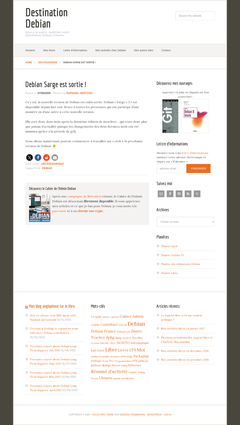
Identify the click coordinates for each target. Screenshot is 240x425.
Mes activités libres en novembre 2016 (185, 359)
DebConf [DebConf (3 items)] (123, 325)
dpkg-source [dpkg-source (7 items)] (123, 337)
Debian (47, 168)
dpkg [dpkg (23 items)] (110, 337)
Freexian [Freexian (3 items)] (95, 343)
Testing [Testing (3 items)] (141, 372)
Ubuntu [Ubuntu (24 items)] (105, 377)
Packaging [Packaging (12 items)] (141, 356)
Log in (167, 414)
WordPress (154, 414)
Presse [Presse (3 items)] (105, 361)
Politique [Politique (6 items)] (96, 361)
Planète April (169, 246)
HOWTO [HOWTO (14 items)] (123, 343)
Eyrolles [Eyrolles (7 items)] (137, 337)
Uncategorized (52, 163)
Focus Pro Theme (103, 414)
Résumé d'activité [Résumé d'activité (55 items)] (109, 371)
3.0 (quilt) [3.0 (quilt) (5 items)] (96, 316)
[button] (29, 157)
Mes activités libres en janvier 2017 (183, 328)
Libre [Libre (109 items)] (111, 349)
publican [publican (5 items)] (143, 360)
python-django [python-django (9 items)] (101, 365)
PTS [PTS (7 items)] (134, 361)
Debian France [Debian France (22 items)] (103, 331)
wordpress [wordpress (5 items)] (128, 378)
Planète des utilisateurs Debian (180, 264)
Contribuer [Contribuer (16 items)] (109, 324)
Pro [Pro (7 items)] (111, 361)
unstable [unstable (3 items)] (117, 378)
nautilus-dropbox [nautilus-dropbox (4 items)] (111, 356)
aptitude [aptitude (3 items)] (115, 317)
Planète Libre (169, 273)
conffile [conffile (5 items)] (95, 324)
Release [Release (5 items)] (116, 365)
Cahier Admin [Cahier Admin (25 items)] (132, 316)
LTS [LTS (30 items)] (132, 350)
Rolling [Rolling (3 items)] (124, 365)
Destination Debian (46, 18)
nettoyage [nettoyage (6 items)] (127, 356)
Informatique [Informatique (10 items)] (139, 343)
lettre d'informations (195, 153)
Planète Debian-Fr (172, 255)
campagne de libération (84, 196)
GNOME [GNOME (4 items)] (104, 343)
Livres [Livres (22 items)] (123, 350)
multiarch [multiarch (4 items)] (96, 356)
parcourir (59, 211)
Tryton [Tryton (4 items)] (94, 378)
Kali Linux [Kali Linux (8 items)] (97, 350)
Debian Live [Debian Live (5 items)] (123, 331)
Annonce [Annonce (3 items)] (106, 317)
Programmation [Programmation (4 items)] (123, 361)
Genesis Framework (132, 414)
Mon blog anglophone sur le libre (52, 306)
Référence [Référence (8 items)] (134, 365)
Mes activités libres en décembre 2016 (185, 351)
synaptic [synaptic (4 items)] (132, 372)
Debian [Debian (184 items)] (136, 323)
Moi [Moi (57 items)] (141, 350)
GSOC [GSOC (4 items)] (113, 343)
